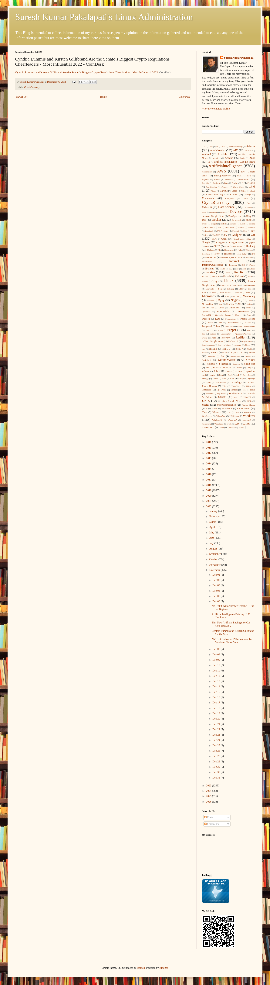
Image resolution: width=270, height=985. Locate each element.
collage (248, 194)
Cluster (233, 194)
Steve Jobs (247, 375)
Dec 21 (216, 724)
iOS (243, 265)
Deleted (213, 212)
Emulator (230, 227)
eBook (242, 224)
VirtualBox (227, 408)
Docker (216, 219)
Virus (204, 412)
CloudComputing (214, 194)
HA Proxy (237, 246)
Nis (203, 307)
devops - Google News (213, 216)
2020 (209, 495)
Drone (204, 224)
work (229, 424)
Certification (211, 187)
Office (221, 308)
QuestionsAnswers (243, 334)
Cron (245, 198)
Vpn (237, 412)
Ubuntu (222, 397)
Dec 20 (216, 718)
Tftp (224, 386)
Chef (252, 187)
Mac (214, 292)
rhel (203, 349)
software (205, 371)
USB (249, 401)
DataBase (248, 207)
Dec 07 (216, 649)
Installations (207, 261)
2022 (209, 506)
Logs (220, 289)
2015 (209, 469)
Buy (226, 183)
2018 (209, 485)
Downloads (236, 220)
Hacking (250, 246)
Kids (250, 276)
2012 (209, 453)
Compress (229, 198)
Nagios (235, 300)
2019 (209, 490)
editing (252, 224)
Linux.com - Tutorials (229, 285)
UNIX (206, 401)
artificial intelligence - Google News (234, 161)
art (209, 162)
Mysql (221, 300)
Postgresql (207, 326)
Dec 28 (216, 761)
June (212, 537)
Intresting (233, 265)
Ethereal (251, 227)
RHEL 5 (213, 349)
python (213, 334)
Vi (206, 408)
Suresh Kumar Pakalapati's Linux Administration (104, 17)
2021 (209, 501)
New (221, 304)
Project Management (246, 326)
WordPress (218, 424)
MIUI (227, 296)
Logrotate (209, 289)
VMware (216, 412)
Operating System (223, 315)
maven (239, 292)
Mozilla (210, 300)
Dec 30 (216, 772)
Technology (236, 382)
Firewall (235, 231)
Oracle (238, 315)
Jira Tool (239, 272)
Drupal (214, 224)
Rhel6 (249, 349)
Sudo (224, 378)
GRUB (217, 246)
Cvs (248, 203)
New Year (230, 304)
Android (206, 154)
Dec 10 (216, 665)
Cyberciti (207, 207)
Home (103, 96)
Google (206, 242)
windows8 (246, 420)
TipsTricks (221, 389)
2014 (209, 463)
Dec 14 (216, 686)
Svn (232, 378)
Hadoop (210, 250)
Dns (204, 220)
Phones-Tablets (247, 318)
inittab (249, 257)
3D (211, 146)
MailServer (225, 292)
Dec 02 (216, 580)
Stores (215, 378)
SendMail (223, 363)
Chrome (224, 190)
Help (240, 250)
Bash (239, 176)
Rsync (234, 352)
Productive (229, 326)
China (213, 191)
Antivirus (216, 158)
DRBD (248, 220)
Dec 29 (216, 766)
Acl (223, 146)
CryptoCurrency (32, 87)
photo (210, 322)
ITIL (244, 269)
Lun (249, 289)
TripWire (221, 393)
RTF (243, 352)
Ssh (221, 375)
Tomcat (234, 389)
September (215, 554)
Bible (249, 176)
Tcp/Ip (208, 382)
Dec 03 (216, 585)
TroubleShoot (235, 393)
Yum (240, 427)
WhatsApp (220, 416)
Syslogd (251, 378)
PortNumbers (233, 322)
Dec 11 (216, 670)
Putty (249, 330)
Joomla (205, 276)
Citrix (243, 191)
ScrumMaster (226, 360)
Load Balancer (248, 285)
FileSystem (222, 231)
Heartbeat (229, 250)
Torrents (209, 393)
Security (250, 360)
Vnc (229, 412)
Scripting (206, 360)
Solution (228, 371)
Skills (216, 367)
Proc (218, 326)
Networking (207, 304)
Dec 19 (216, 713)
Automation (207, 172)
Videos (215, 408)
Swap (241, 378)
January (213, 511)
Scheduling (235, 356)
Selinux (210, 363)
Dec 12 (216, 676)
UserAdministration (226, 405)
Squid (212, 375)
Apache (229, 158)
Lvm (204, 292)
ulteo (236, 397)
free (206, 235)
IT (237, 269)
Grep (207, 246)
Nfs (239, 304)
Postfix (248, 322)
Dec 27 (216, 756)
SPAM (239, 371)
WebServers (207, 416)
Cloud (252, 191)
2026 (209, 801)
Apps (252, 158)
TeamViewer (220, 382)
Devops (236, 211)
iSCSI (222, 269)
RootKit (214, 352)
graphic (251, 242)
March (213, 521)
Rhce (247, 345)
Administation (217, 150)
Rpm (224, 352)
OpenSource (242, 311)
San (222, 356)
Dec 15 (216, 692)
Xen (237, 423)
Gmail (224, 239)
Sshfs (230, 375)
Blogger (163, 967)
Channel (224, 187)
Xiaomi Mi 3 (208, 427)
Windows (249, 416)
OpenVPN (206, 315)
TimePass (206, 389)
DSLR (223, 224)
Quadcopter (226, 334)
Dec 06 (216, 601)
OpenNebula (223, 311)
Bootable (228, 179)
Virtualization (243, 408)
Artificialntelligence (225, 166)
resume (238, 345)
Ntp (212, 308)
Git (253, 235)
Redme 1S (233, 341)
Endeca (241, 227)
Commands (208, 198)
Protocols (209, 330)
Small (239, 367)
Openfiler (206, 311)
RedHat (240, 337)
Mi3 (248, 292)
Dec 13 (216, 681)
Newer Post (22, 96)
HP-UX (217, 254)
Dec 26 (216, 750)
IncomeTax (210, 257)
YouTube (231, 427)
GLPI (214, 239)
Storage (205, 378)
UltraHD (247, 397)
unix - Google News (231, 401)
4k (217, 146)
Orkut (249, 315)
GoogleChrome (236, 242)
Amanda (247, 150)
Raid (213, 337)
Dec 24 (216, 740)
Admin (250, 146)
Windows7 (232, 420)
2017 (204, 146)
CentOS (251, 183)
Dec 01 (216, 574)
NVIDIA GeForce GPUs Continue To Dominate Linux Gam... (231, 641)
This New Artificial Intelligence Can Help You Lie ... (231, 624)
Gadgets (237, 235)
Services (236, 364)
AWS (221, 171)
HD (219, 250)
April (212, 527)
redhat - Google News (212, 341)
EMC (220, 227)
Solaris (217, 371)
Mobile (236, 296)
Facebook (209, 231)
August (213, 548)
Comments (211, 824)
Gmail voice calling (242, 239)
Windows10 (217, 420)
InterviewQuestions (212, 264)
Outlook (206, 318)
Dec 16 (216, 697)
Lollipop (230, 289)
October (213, 559)
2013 (209, 458)
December (215, 570)
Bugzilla (205, 183)
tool (244, 390)
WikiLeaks (234, 416)
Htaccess (228, 253)
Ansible (222, 154)
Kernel (226, 276)
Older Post (184, 96)
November (215, 564)
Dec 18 (216, 708)
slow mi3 (228, 367)
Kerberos (216, 276)
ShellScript (249, 363)
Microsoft (208, 296)
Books (217, 179)
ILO (253, 254)
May (212, 532)
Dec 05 (216, 596)
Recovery (225, 337)
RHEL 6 (226, 349)
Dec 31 (216, 777)
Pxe (203, 334)
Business (217, 183)
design (223, 212)
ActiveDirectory (235, 146)
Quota (204, 338)
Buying (234, 183)
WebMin (247, 412)
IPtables (209, 268)
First (245, 231)
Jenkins (210, 272)
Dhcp (248, 216)
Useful (205, 404)
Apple (242, 158)
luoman (141, 967)
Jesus (227, 272)
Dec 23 (216, 734)
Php (220, 322)
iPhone (252, 265)
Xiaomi (246, 423)
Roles (204, 352)
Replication (247, 341)
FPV (253, 231)
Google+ (220, 242)
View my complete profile (216, 108)
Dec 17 (216, 702)
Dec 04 (216, 590)
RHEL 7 (239, 349)
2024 (209, 790)
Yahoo (221, 427)
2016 (209, 474)
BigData (205, 179)
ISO (230, 269)
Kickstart (239, 276)
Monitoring (249, 296)
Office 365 (234, 307)
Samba (251, 352)
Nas (250, 300)
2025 (209, 796)
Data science (226, 207)
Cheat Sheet (238, 187)
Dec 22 (216, 729)
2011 (209, 447)
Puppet (231, 330)
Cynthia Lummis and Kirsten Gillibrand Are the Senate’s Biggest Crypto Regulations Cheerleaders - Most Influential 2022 (86, 72)
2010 (209, 442)
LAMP (205, 281)
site (207, 367)
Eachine (232, 224)
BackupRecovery (222, 175)
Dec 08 (216, 654)
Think (248, 386)
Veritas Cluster (248, 405)
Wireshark (206, 424)
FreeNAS (216, 235)
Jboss (252, 269)
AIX (235, 150)
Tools (252, 389)
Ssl (237, 375)
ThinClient (236, 386)
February (214, 516)
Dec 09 (216, 659)
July (211, 543)
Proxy (220, 330)
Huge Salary (242, 254)
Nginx (249, 304)
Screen (248, 356)
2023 (209, 785)
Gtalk (226, 246)
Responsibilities (224, 345)
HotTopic (206, 254)
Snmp (249, 367)
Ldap (214, 281)
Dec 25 (216, 745)
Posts (208, 817)
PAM (217, 318)
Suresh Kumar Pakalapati (239, 57)
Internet (234, 261)
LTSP (241, 289)
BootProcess (244, 179)
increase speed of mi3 (231, 257)
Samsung (211, 356)
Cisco (234, 190)
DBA (204, 212)
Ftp (225, 235)
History (248, 250)
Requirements (208, 345)
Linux (229, 280)
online (248, 308)
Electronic (209, 227)
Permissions (230, 319)
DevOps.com (234, 216)
